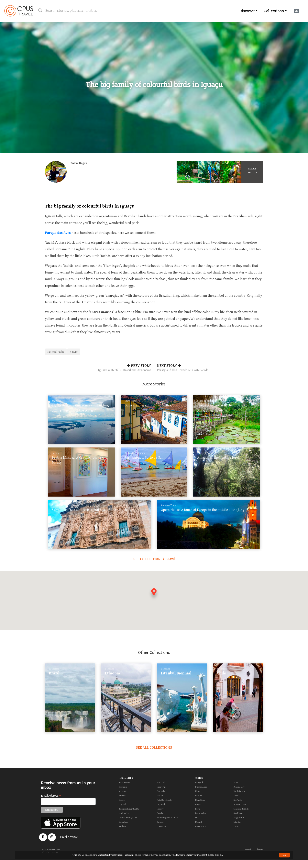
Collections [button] (274, 10)
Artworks (123, 787)
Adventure (123, 822)
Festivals (161, 791)
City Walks (161, 804)
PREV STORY (98, 368)
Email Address (51, 796)
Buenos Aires (201, 787)
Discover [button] (247, 10)
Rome (236, 795)
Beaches (160, 813)
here (167, 855)
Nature (74, 351)
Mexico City (200, 826)
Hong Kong (200, 800)
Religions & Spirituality (129, 809)
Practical (161, 782)
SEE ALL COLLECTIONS (154, 748)
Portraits (161, 795)
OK (284, 855)
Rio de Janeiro (239, 791)
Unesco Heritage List (128, 817)
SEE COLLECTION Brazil (154, 559)
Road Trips (161, 787)
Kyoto (197, 809)
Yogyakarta (239, 817)
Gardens (122, 795)
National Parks (56, 351)
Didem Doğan (79, 163)
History (160, 809)
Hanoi (197, 791)
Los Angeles (200, 813)
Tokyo (236, 826)
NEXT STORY (210, 368)
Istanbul (237, 822)
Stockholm (238, 813)
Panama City (239, 787)
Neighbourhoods (164, 800)
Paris (236, 782)
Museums (123, 791)
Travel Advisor (68, 837)
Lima (197, 817)
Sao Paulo (238, 800)
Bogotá (198, 804)
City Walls (123, 804)
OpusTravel (18, 11)
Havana (198, 795)
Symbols (160, 822)
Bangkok (199, 782)
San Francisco (240, 804)
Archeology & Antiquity (167, 817)
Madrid (198, 822)
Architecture (124, 782)
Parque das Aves (58, 233)
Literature (161, 826)
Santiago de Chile (241, 809)
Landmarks (124, 813)
